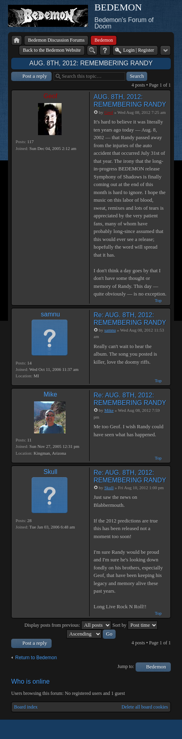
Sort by (135, 625)
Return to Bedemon (36, 657)
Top (158, 300)
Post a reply (34, 76)
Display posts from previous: (67, 625)
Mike (50, 394)
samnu (50, 314)
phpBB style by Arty (135, 729)
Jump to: (126, 666)
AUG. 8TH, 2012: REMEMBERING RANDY (91, 63)
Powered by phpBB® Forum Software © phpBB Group (159, 729)
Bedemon (156, 667)
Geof (51, 96)
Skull (51, 471)
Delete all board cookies (145, 707)
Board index (26, 707)
